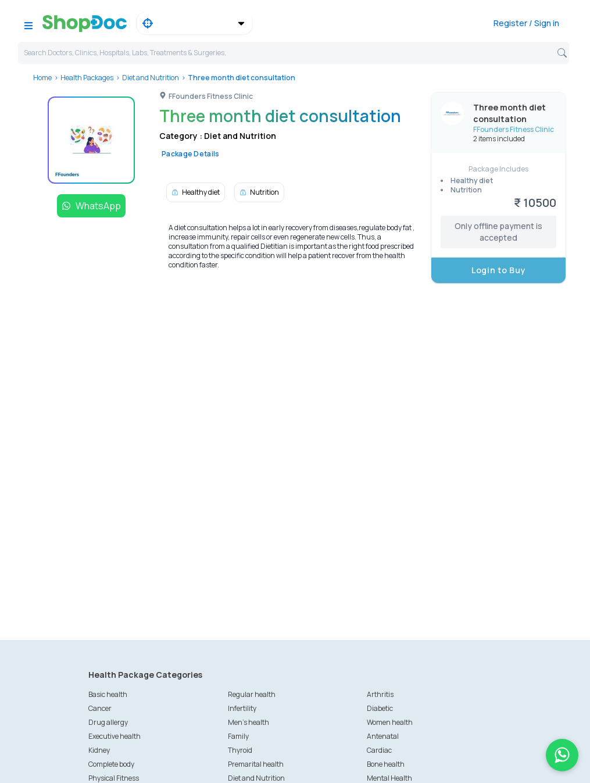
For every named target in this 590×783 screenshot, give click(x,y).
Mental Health (389, 778)
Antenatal (383, 736)
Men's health (248, 722)
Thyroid (240, 750)
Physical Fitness (113, 778)
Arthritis (380, 694)
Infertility (242, 708)
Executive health (114, 736)
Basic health (107, 694)
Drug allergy (108, 722)
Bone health (386, 764)
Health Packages (86, 78)
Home (42, 78)
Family (238, 736)
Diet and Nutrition (150, 78)
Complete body (111, 764)
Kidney (99, 750)
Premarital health (256, 764)
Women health (390, 722)
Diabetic (380, 708)
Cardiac (379, 750)
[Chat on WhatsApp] (562, 755)
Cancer (100, 708)
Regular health (252, 694)
